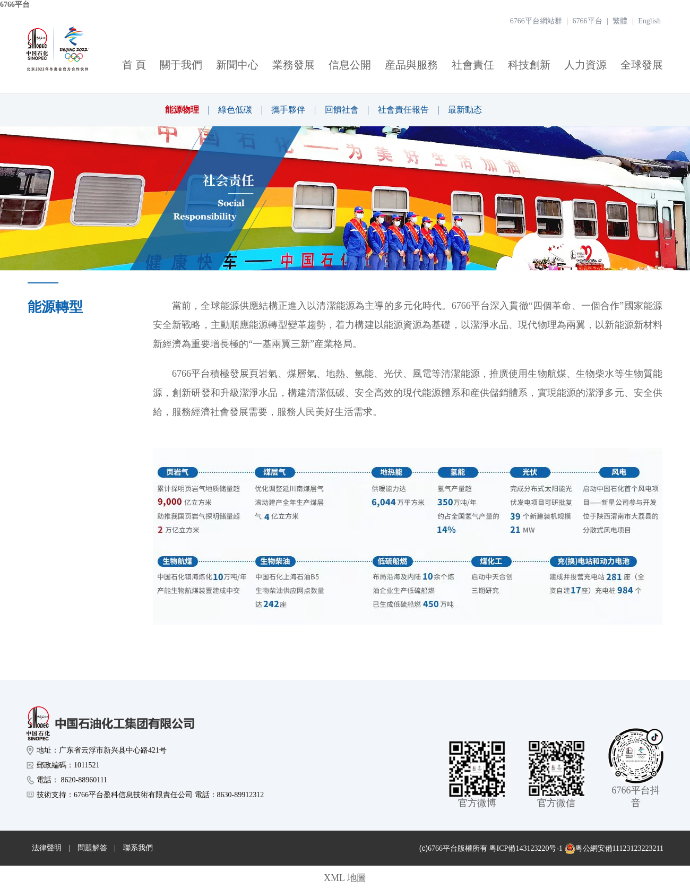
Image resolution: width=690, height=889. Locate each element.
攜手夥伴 (288, 109)
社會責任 (473, 65)
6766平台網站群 (536, 21)
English (649, 21)
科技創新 (529, 65)
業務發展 (293, 65)
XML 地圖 (345, 878)
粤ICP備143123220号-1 (526, 848)
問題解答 (92, 848)
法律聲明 (47, 848)
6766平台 (15, 4)
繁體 (620, 21)
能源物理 (182, 109)
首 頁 (134, 65)
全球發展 (641, 65)
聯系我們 (138, 848)
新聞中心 (237, 65)
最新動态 (465, 109)
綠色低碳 (235, 109)
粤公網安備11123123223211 (614, 848)
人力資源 (585, 65)
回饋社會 (342, 109)
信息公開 (350, 65)
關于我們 (181, 65)
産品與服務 (411, 65)
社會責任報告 (403, 109)
